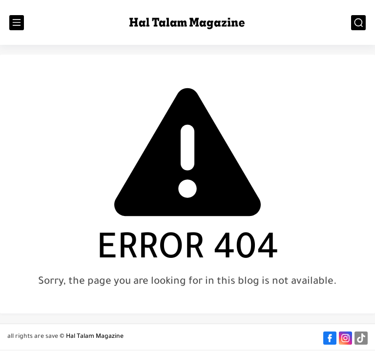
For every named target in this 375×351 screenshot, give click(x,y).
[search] (358, 22)
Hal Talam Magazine (95, 336)
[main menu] (16, 22)
